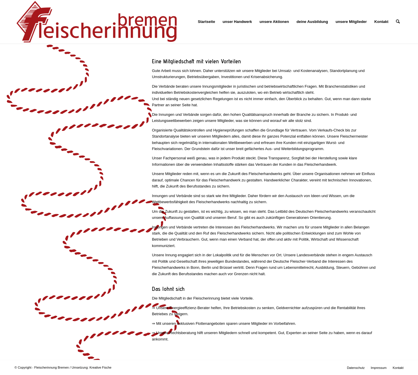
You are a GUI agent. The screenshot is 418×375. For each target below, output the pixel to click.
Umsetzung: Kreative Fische (91, 367)
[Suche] (397, 22)
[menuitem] (206, 22)
